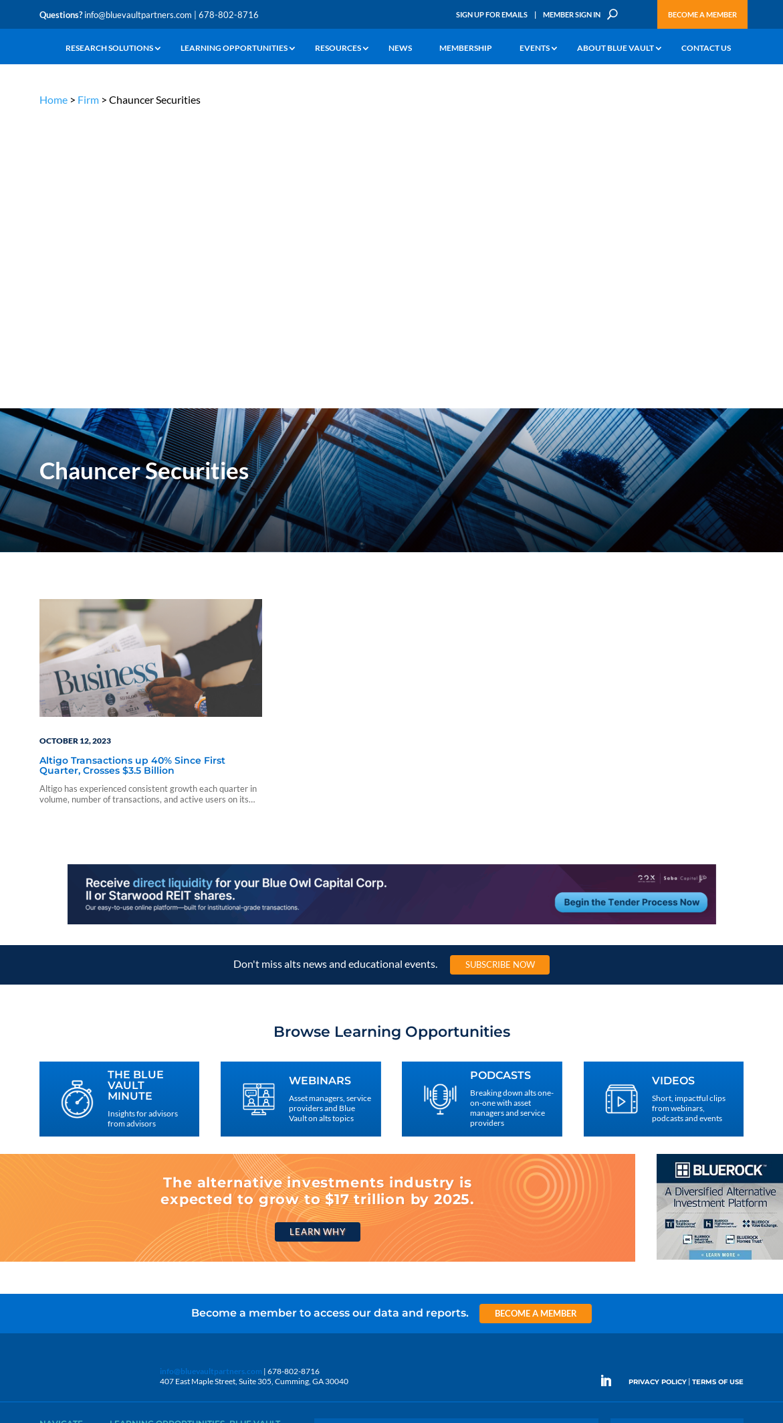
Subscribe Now (500, 672)
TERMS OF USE (718, 1090)
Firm (88, 99)
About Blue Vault (615, 48)
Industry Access (67, 1213)
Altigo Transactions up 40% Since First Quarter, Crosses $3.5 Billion (132, 473)
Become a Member (702, 14)
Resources (338, 48)
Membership (465, 48)
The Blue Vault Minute (148, 1152)
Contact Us (706, 48)
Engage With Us (677, 1176)
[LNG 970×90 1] (392, 631)
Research (55, 1198)
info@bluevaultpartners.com (138, 14)
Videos (122, 1198)
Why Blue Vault (66, 1259)
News (400, 48)
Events (535, 48)
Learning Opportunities (234, 48)
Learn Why (317, 939)
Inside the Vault (256, 1182)
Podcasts (125, 1182)
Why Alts (55, 1152)
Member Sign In (571, 14)
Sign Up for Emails (492, 14)
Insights (243, 1152)
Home (53, 99)
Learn (49, 1167)
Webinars (127, 1167)
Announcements (258, 1167)
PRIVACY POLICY (658, 1090)
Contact (53, 1275)
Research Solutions (109, 48)
